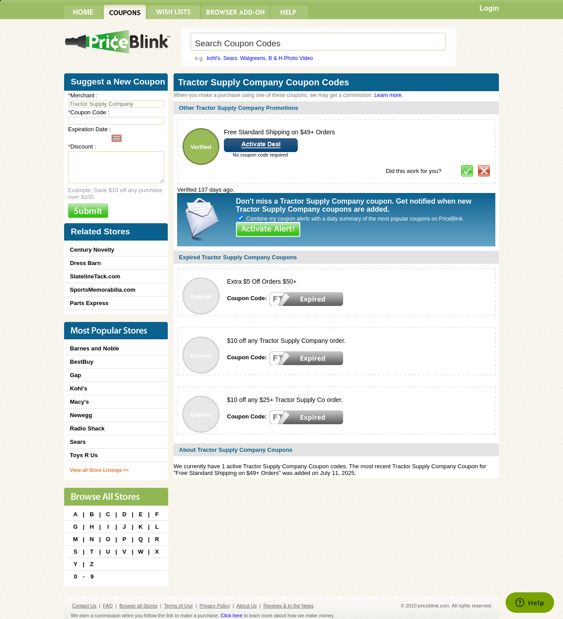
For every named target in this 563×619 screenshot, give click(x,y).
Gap (75, 375)
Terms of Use (178, 605)
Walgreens (253, 58)
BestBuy (81, 361)
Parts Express (89, 303)
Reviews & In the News (288, 605)
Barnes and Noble (94, 348)
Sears (230, 58)
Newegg (81, 415)
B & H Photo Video (290, 58)
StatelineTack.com (95, 276)
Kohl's (78, 388)
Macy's (79, 401)
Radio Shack (87, 428)
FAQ (108, 605)
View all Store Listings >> (99, 470)
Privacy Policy (214, 605)
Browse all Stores (138, 605)
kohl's (213, 58)
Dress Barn (85, 263)
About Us (247, 605)
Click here (232, 615)
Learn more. (388, 95)
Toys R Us (84, 455)
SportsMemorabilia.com (102, 289)
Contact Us (84, 605)
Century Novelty (92, 249)
